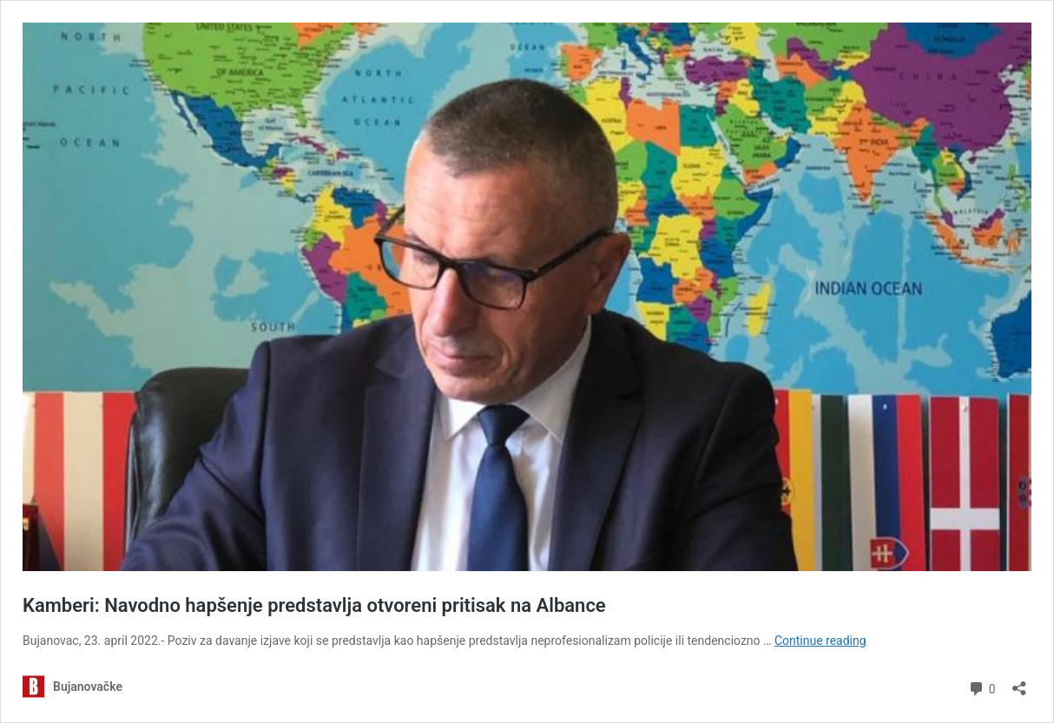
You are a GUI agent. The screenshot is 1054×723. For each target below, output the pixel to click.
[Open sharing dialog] (1019, 682)
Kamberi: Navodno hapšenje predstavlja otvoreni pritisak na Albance (314, 605)
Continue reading (820, 640)
